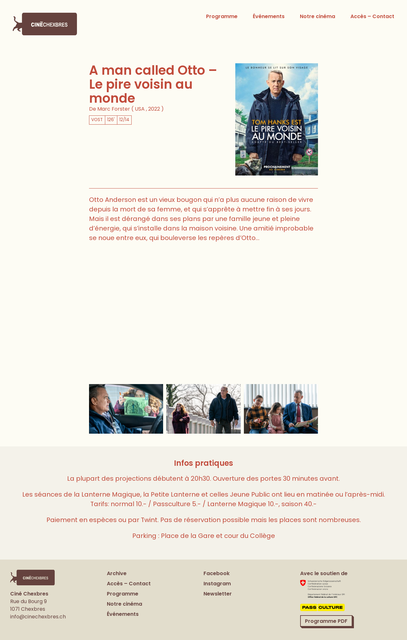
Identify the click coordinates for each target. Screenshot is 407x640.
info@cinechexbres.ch (38, 616)
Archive (117, 573)
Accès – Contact (372, 16)
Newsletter (218, 593)
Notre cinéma (317, 16)
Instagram (217, 583)
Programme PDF (326, 620)
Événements (269, 16)
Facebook (217, 573)
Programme (222, 16)
